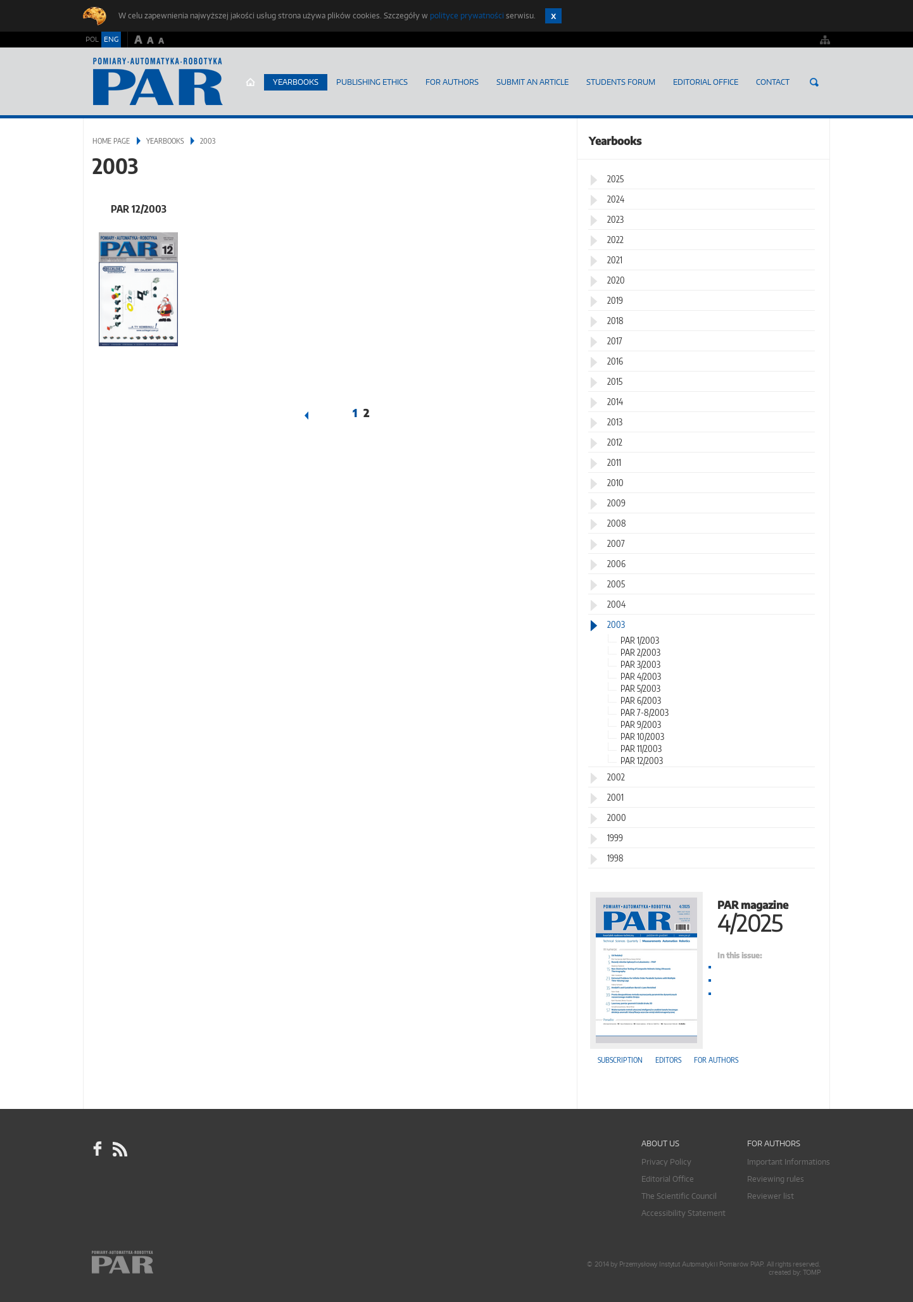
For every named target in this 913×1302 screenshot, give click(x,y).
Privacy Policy (666, 1162)
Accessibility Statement (683, 1213)
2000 (616, 817)
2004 (616, 604)
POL (92, 39)
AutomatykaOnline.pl (158, 82)
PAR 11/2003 (641, 748)
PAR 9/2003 (640, 724)
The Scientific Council (679, 1196)
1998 (615, 858)
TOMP (812, 1272)
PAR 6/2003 (640, 700)
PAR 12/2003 (139, 208)
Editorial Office (705, 82)
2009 (616, 503)
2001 (615, 797)
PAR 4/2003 (640, 676)
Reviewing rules (775, 1179)
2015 (614, 381)
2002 (616, 777)
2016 (615, 361)
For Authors (452, 82)
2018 (615, 320)
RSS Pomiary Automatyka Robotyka (119, 1148)
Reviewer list (770, 1196)
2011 (614, 462)
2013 (614, 421)
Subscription (620, 1060)
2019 (615, 300)
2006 (616, 563)
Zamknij (553, 15)
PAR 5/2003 (640, 688)
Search (814, 82)
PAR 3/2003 (640, 664)
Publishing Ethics (372, 82)
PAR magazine (703, 915)
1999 (615, 837)
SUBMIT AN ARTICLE (532, 82)
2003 (616, 624)
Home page (250, 82)
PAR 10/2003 (642, 736)
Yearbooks (295, 82)
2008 (616, 523)
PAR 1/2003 (639, 640)
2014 (615, 401)
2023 (615, 219)
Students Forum (620, 82)
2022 (615, 239)
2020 (616, 280)
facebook (97, 1148)
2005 (616, 584)
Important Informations (788, 1162)
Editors (668, 1060)
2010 (615, 482)
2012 (614, 442)
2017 (614, 340)
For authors (716, 1060)
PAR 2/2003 (640, 652)
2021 (614, 259)
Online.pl (159, 1262)
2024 (615, 199)
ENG (111, 39)
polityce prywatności (467, 15)
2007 (616, 543)
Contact (773, 82)
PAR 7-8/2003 (644, 712)
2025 (615, 178)
